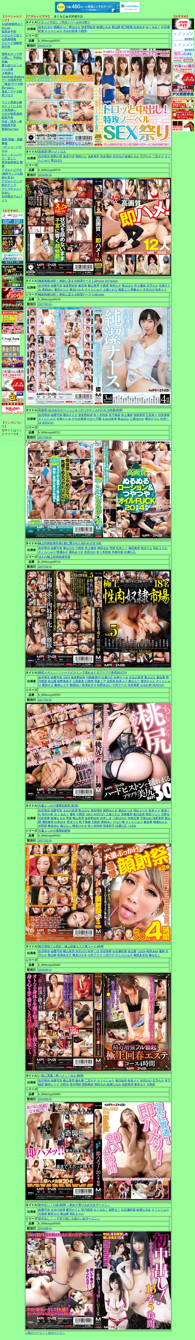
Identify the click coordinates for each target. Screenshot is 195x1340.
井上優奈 (140, 285)
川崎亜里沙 (93, 677)
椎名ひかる (77, 289)
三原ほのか (137, 418)
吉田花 (111, 681)
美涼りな (146, 548)
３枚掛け (7, 73)
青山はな (74, 27)
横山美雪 (93, 285)
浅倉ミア (100, 681)
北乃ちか (146, 156)
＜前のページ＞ (35, 1333)
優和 (72, 814)
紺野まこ (114, 1209)
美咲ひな (81, 156)
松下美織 (85, 822)
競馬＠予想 (9, 31)
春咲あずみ (140, 955)
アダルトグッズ (12, 181)
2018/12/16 (45, 45)
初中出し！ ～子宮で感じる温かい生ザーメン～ (69, 1218)
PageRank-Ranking (13, 76)
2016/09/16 (45, 969)
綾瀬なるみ (103, 27)
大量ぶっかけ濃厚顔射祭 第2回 (58, 805)
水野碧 (42, 825)
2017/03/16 (45, 699)
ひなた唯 (119, 822)
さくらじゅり (53, 30)
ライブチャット (12, 188)
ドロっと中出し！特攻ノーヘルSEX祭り (64, 22)
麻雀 (4, 143)
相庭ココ (124, 289)
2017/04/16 (45, 437)
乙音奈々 (151, 415)
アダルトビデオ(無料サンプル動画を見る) (12, 173)
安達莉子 (109, 825)
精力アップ (9, 185)
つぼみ (132, 825)
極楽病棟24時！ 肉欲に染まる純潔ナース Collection (71, 294)
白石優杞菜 (119, 951)
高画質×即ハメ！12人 (52, 151)
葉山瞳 (116, 27)
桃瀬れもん (160, 822)
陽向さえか (70, 415)
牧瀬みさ (62, 551)
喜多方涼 (69, 156)
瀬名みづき (76, 551)
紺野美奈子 (64, 681)
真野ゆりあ (110, 810)
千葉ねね (146, 818)
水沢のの (118, 156)
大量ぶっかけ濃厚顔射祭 (54, 830)
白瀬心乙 (130, 551)
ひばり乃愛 (94, 418)
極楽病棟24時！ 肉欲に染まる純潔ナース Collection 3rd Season (78, 280)
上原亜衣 (78, 681)
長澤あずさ (89, 685)
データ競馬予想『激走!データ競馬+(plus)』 (12, 84)
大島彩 (95, 822)
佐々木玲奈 (101, 415)
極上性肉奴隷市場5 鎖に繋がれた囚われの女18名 (69, 543)
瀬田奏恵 (134, 548)
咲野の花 (56, 156)
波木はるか (45, 27)
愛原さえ (48, 685)
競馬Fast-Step (10, 129)
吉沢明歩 (44, 156)
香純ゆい (48, 289)
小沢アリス (119, 685)
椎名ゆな (53, 825)
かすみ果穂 (79, 418)
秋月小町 (48, 814)
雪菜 (112, 548)
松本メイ (161, 289)
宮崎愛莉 (127, 814)
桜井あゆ (152, 951)
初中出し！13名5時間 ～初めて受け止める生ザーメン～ (74, 1205)
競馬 (4, 139)
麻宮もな (53, 1213)
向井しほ (106, 818)
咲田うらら (153, 814)
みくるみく (153, 27)
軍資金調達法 (10, 162)
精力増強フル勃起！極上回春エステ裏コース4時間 (71, 946)
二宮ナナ (158, 156)
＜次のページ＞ (55, 1333)
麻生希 (82, 285)
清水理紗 (106, 156)
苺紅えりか (160, 548)
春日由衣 (139, 814)
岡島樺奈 (88, 1084)
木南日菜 (117, 551)
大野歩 (165, 814)
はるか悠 (146, 685)
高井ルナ (115, 285)
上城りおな (110, 289)
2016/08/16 (45, 1228)
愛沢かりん (61, 289)
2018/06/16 (45, 174)
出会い (6, 192)
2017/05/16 (45, 304)
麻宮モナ (140, 1084)
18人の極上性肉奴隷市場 (54, 556)
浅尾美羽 (93, 156)
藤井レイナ (61, 685)
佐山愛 (52, 681)
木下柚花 (114, 415)
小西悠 (82, 30)
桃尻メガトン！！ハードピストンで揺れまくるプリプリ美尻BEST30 (82, 672)
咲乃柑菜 (127, 27)
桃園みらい (61, 27)
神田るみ (103, 548)
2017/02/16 (45, 840)
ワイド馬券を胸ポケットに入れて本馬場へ (12, 106)
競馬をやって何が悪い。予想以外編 (12, 57)
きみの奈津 (70, 30)
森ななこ (134, 681)
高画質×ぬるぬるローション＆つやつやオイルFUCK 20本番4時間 (80, 410)
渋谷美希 (164, 415)
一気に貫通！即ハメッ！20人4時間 (60, 1075)
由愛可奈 (56, 285)
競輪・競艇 (15, 139)
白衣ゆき (139, 27)
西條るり (136, 289)
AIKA (66, 677)
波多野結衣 (88, 27)
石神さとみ (63, 418)
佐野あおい (104, 685)
